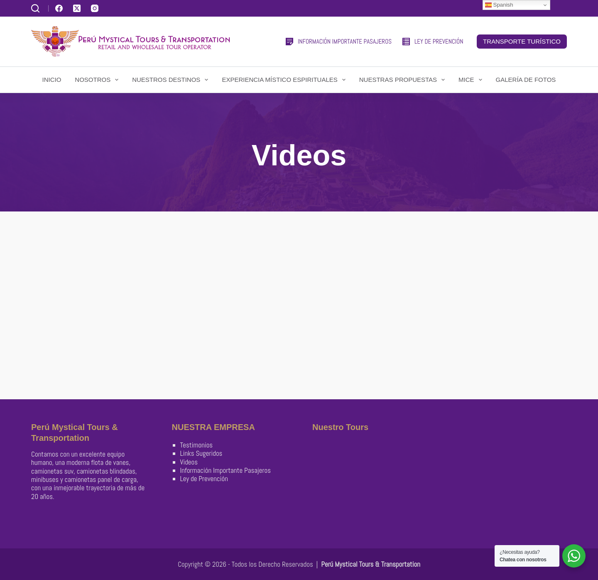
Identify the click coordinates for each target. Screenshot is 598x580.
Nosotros (98, 80)
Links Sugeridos (201, 453)
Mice (471, 80)
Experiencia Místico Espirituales (285, 80)
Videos (189, 462)
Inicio (51, 79)
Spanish (499, 5)
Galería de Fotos (526, 79)
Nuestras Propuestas (403, 80)
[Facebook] (59, 8)
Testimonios (196, 445)
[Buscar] (35, 8)
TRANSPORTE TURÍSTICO (522, 41)
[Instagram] (94, 8)
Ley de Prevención (204, 478)
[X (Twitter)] (77, 8)
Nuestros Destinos (171, 80)
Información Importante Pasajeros (225, 470)
